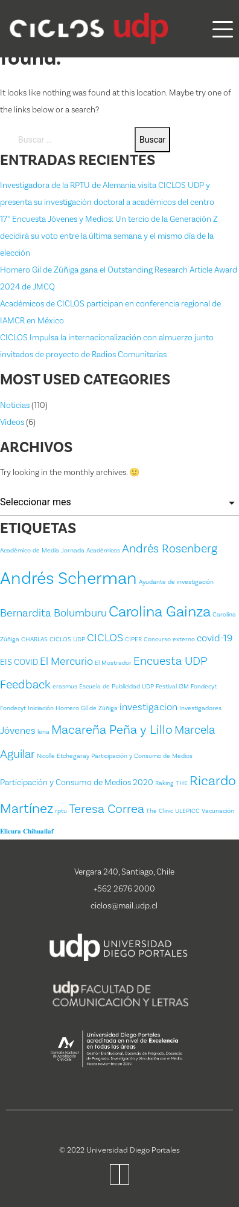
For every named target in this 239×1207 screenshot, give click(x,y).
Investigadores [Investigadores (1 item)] (200, 708)
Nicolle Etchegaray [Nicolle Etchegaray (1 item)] (63, 756)
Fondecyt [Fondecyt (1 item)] (204, 686)
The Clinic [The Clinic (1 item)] (159, 811)
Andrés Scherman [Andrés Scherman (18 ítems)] (68, 578)
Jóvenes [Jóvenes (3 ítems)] (18, 731)
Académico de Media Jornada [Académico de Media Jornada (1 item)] (42, 550)
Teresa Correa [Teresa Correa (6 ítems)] (106, 809)
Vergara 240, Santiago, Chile (124, 872)
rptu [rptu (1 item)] (61, 811)
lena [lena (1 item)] (43, 732)
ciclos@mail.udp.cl (124, 906)
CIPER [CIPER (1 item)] (133, 639)
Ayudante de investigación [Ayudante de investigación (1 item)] (176, 582)
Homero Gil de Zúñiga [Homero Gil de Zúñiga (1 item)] (87, 708)
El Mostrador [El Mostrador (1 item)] (113, 663)
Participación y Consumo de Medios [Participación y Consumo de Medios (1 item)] (142, 756)
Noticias (15, 405)
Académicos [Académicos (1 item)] (103, 550)
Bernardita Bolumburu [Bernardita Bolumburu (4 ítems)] (53, 613)
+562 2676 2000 (124, 889)
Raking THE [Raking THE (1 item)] (171, 783)
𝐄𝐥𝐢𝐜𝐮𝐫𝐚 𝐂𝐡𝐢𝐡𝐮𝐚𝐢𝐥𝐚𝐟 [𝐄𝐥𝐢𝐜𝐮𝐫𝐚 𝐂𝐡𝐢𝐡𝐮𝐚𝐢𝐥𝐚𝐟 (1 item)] (27, 831)
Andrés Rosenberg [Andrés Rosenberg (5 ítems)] (169, 549)
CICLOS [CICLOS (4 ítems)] (105, 638)
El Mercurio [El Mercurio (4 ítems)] (66, 661)
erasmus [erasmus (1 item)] (65, 686)
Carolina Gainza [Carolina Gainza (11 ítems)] (160, 611)
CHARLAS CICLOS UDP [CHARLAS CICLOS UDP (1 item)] (53, 639)
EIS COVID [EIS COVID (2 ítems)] (19, 662)
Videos (12, 422)
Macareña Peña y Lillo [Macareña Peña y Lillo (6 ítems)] (112, 730)
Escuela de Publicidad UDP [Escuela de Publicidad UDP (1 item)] (116, 686)
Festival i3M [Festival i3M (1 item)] (172, 686)
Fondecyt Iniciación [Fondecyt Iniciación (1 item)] (27, 708)
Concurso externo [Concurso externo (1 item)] (169, 639)
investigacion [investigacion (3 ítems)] (148, 707)
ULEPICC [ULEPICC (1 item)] (187, 811)
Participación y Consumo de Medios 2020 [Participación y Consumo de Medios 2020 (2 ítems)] (76, 782)
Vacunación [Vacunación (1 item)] (218, 811)
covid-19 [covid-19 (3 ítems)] (214, 638)
